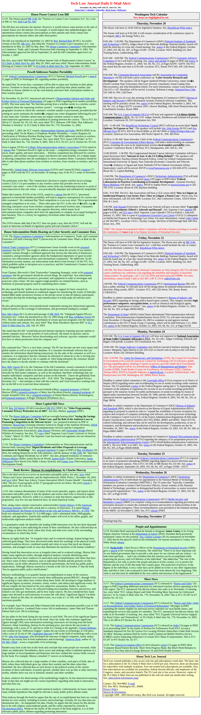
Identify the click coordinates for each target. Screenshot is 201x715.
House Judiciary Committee (27, 416)
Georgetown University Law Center (156, 215)
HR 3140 (32, 18)
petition (86, 169)
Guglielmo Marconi (42, 633)
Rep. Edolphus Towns (80, 317)
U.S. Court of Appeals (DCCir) (133, 114)
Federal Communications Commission (28, 76)
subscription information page (123, 678)
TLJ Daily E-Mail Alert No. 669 (18, 63)
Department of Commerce (132, 176)
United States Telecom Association (32, 169)
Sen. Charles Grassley (151, 536)
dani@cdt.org (156, 372)
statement (71, 411)
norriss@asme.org (180, 184)
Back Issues (111, 10)
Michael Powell (74, 76)
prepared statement (46, 450)
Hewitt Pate (19, 425)
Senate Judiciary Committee (133, 347)
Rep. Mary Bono (10, 314)
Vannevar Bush (73, 639)
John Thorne (43, 430)
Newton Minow (10, 458)
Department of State (118, 314)
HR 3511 (51, 408)
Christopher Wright (75, 430)
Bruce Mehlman (111, 184)
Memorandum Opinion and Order (58, 130)
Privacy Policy (110, 689)
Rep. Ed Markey (17, 408)
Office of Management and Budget (168, 366)
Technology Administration (169, 176)
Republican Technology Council (142, 125)
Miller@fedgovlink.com (182, 131)
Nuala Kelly (116, 547)
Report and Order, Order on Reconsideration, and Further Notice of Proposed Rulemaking (151, 604)
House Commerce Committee (65, 46)
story (41, 433)
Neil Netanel (119, 206)
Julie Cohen (192, 218)
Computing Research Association (135, 74)
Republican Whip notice (180, 27)
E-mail (131, 683)
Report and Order (183, 583)
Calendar (90, 10)
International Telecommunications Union (127, 442)
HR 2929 (54, 314)
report (147, 179)
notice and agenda (157, 61)
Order (176, 625)
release (7, 150)
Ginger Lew (67, 461)
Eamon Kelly (58, 458)
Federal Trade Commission (15, 247)
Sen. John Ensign (170, 128)
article (86, 483)
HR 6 (118, 36)
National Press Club (185, 89)
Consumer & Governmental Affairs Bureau (132, 142)
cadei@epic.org (172, 278)
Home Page (80, 10)
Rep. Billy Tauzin (11, 367)
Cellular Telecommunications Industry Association (53, 147)
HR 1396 (77, 453)
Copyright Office (155, 380)
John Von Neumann (18, 636)
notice (160, 47)
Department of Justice (147, 534)
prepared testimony (21, 389)
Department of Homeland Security (170, 547)
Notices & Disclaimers (114, 692)
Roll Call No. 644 (27, 21)
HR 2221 (25, 43)
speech (93, 76)
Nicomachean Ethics (12, 708)
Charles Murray (67, 505)
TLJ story (128, 212)
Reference (122, 10)
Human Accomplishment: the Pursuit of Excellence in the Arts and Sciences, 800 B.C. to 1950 (45, 509)
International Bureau (174, 284)
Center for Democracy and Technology (143, 358)
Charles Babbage (87, 628)
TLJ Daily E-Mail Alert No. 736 (52, 66)
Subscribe (100, 10)
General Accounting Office (128, 645)
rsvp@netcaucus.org (158, 168)
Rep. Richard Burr (63, 41)
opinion (188, 209)
